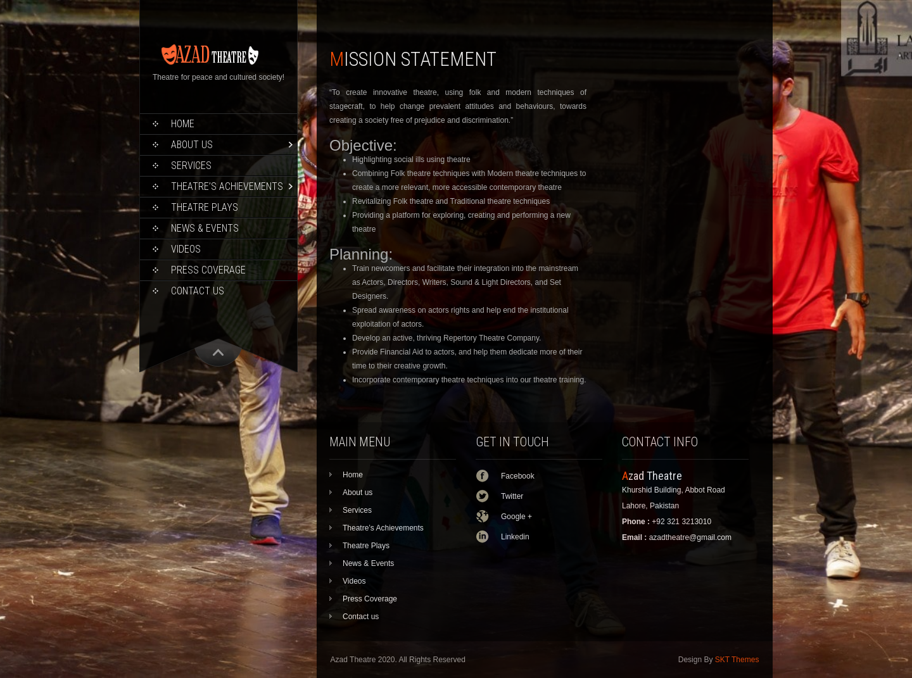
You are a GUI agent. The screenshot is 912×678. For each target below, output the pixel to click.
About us (192, 145)
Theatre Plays (204, 207)
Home (182, 124)
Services (191, 166)
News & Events (205, 228)
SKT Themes (737, 659)
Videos (186, 249)
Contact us (197, 291)
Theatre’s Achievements (227, 186)
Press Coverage (208, 270)
